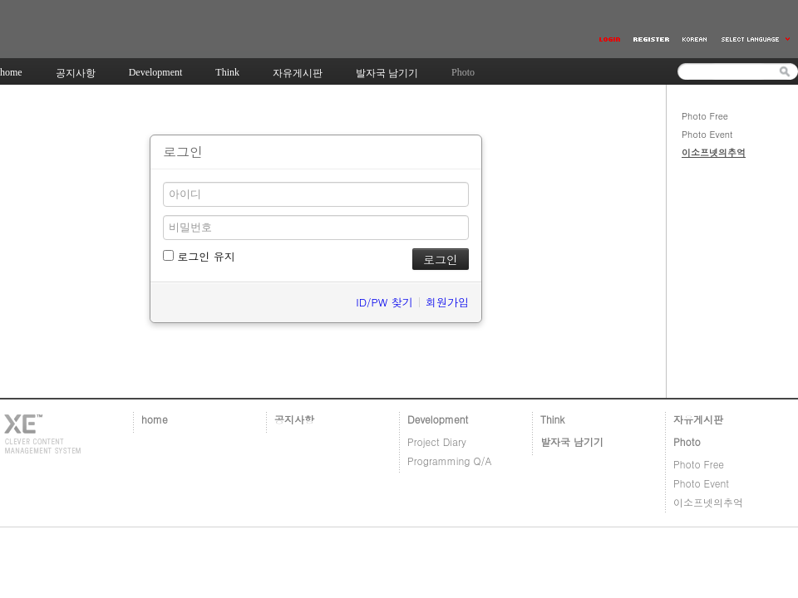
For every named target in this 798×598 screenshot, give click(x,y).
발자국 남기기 (571, 441)
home (154, 419)
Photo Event (707, 134)
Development (437, 419)
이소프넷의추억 (714, 152)
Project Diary (436, 441)
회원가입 (447, 302)
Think (552, 419)
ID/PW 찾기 (384, 302)
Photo (687, 441)
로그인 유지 (199, 256)
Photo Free (705, 116)
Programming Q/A (449, 460)
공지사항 (294, 419)
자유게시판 (698, 419)
